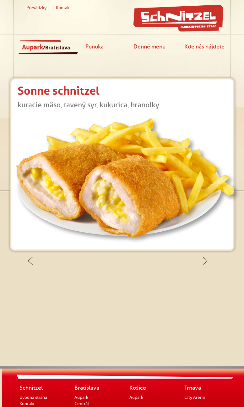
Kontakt (63, 7)
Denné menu (149, 46)
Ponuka (94, 46)
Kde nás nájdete (204, 46)
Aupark (46, 47)
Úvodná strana (33, 397)
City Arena (194, 397)
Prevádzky (36, 7)
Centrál (81, 403)
